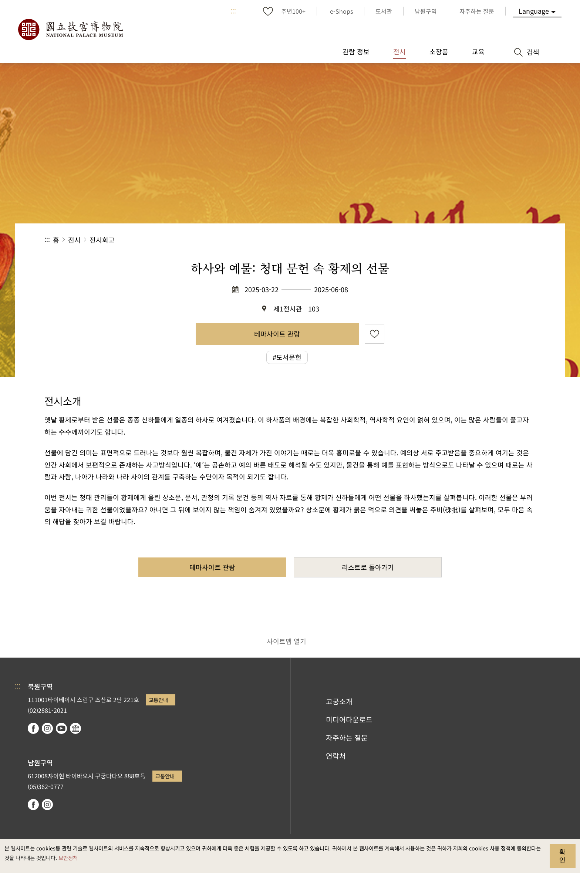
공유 (454, 239)
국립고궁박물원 (70, 29)
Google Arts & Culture (75, 728)
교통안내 (158, 700)
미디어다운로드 (349, 719)
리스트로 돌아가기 (368, 567)
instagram (47, 728)
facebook (33, 728)
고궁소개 (339, 701)
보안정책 (68, 858)
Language (534, 11)
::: (233, 11)
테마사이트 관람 (277, 333)
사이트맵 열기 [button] (286, 641)
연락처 (336, 756)
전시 (74, 240)
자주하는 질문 (347, 737)
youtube (61, 728)
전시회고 (102, 240)
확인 (562, 855)
